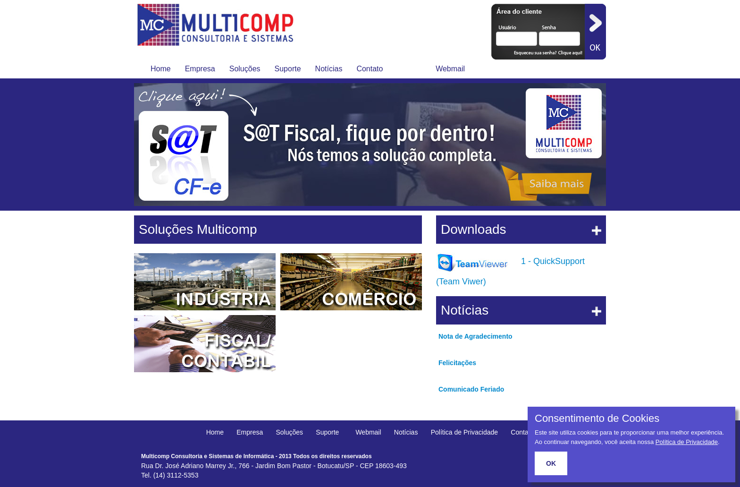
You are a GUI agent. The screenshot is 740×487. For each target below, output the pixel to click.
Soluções (245, 69)
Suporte (288, 69)
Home (161, 69)
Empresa (200, 69)
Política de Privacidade (464, 432)
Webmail (450, 69)
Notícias (329, 69)
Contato (369, 69)
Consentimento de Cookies (597, 418)
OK (551, 463)
